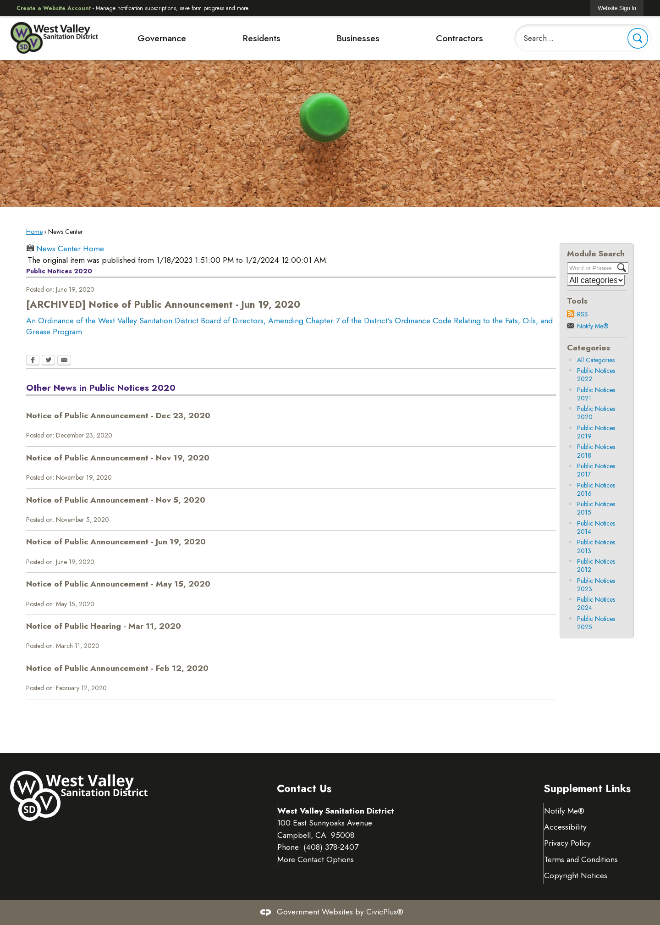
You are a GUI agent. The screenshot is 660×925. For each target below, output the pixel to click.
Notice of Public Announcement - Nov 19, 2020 (117, 458)
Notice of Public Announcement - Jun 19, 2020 (116, 542)
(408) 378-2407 (331, 847)
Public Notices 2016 (596, 489)
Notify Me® (593, 326)
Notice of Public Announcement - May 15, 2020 (118, 584)
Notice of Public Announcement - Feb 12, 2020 (117, 668)
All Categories (596, 360)
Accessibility (565, 827)
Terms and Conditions (581, 859)
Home (34, 231)
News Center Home (70, 249)
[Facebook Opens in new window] (32, 361)
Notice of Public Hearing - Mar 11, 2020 (103, 626)
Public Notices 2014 (596, 527)
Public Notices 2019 (596, 432)
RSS (582, 314)
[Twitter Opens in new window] (48, 361)
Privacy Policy (567, 843)
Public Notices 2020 (596, 412)
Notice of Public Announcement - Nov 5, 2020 (115, 500)
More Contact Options (316, 859)
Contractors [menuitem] (459, 38)
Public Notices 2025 (596, 622)
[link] (617, 8)
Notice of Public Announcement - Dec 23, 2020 (118, 415)
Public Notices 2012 (596, 565)
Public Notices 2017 (596, 470)
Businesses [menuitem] (358, 38)
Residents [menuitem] (261, 38)
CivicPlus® (384, 912)
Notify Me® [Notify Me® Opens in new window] (564, 811)
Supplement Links (587, 788)
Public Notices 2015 (596, 508)
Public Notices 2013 (596, 546)
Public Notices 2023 (596, 584)
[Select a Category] (596, 280)
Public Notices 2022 (596, 374)
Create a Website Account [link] (53, 8)
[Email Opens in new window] (64, 361)
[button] (637, 38)
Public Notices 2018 (596, 451)
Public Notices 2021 (596, 394)
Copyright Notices (576, 875)
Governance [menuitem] (162, 38)
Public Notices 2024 (596, 603)
